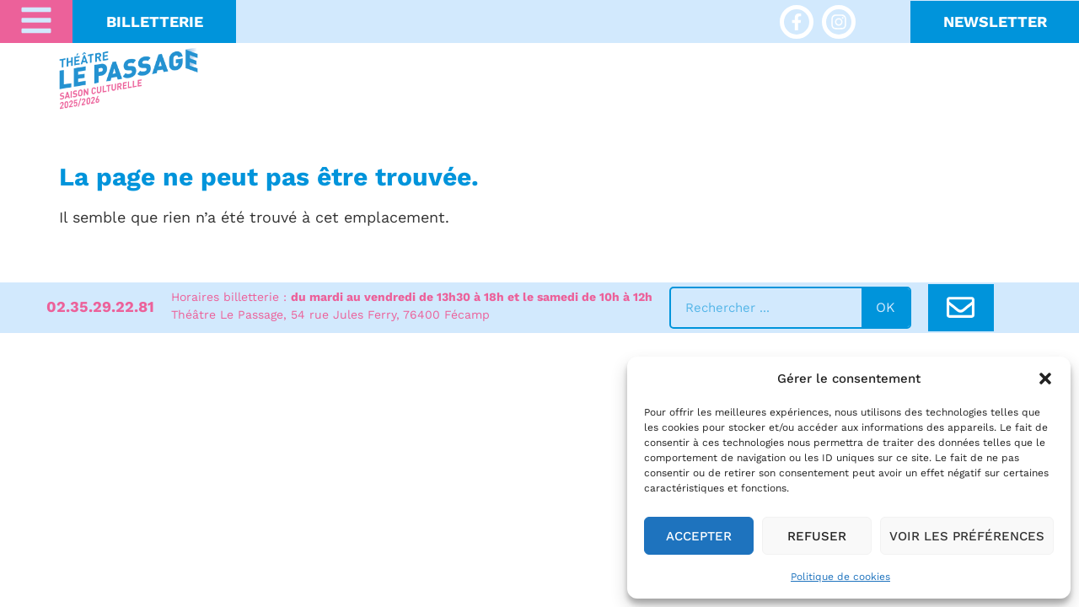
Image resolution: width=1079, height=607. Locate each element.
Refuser (816, 536)
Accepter (699, 536)
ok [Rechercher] (885, 307)
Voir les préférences (966, 536)
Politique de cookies (840, 577)
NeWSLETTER (995, 21)
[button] (1045, 378)
